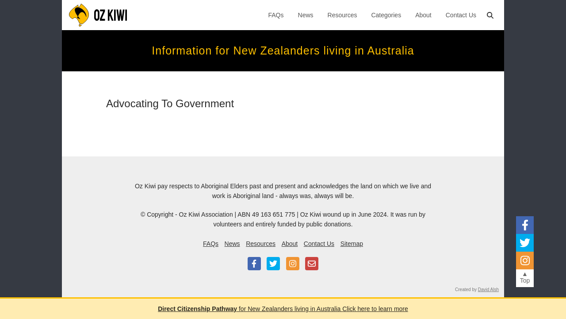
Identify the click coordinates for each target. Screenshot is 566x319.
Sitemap (351, 243)
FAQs (276, 15)
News (306, 15)
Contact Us (461, 15)
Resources (342, 15)
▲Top (525, 277)
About (423, 15)
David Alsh (488, 289)
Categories (386, 15)
